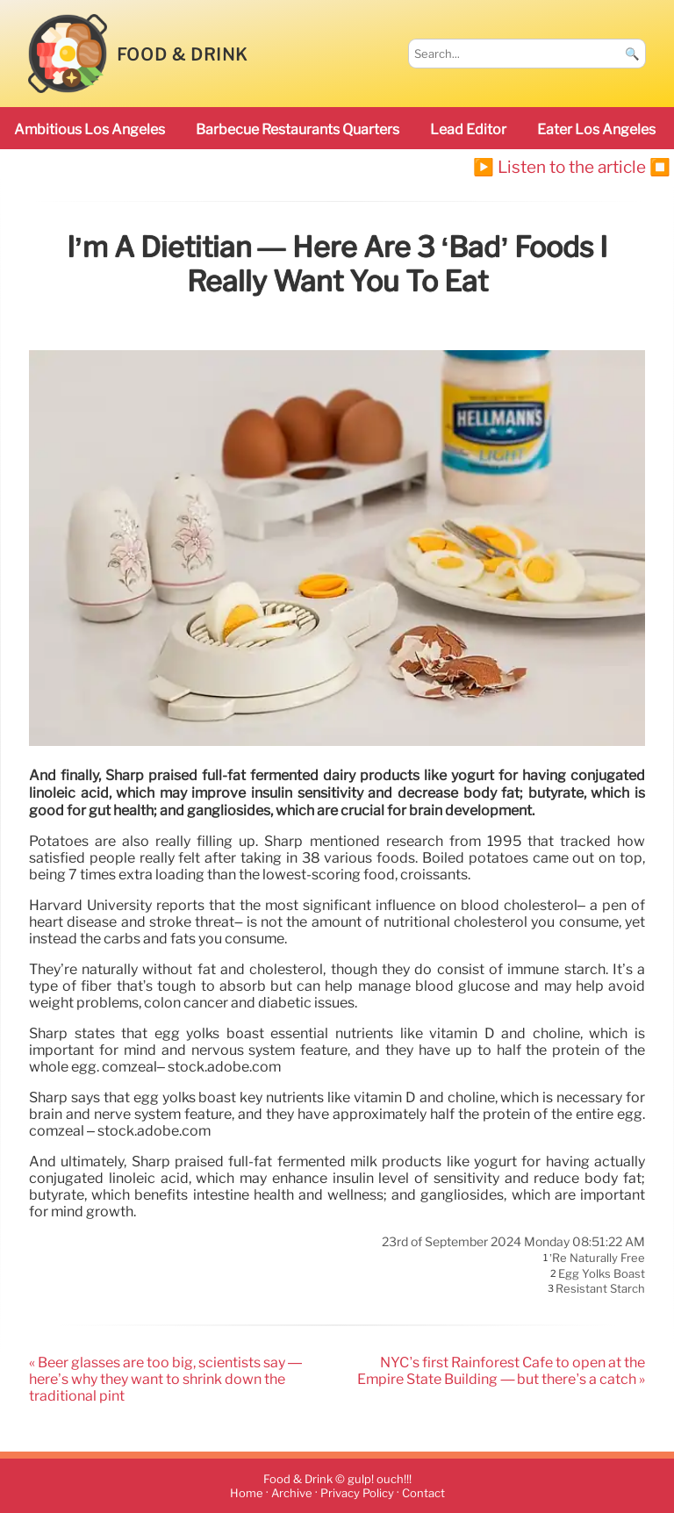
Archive (291, 1493)
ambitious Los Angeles (89, 129)
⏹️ (659, 166)
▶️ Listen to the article (559, 166)
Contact (423, 1493)
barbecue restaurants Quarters (297, 129)
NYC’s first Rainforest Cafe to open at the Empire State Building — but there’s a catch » (501, 1371)
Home (246, 1493)
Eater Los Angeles (596, 129)
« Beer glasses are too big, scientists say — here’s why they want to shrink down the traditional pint (165, 1379)
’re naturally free (597, 1258)
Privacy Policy (357, 1493)
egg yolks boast (601, 1273)
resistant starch (600, 1289)
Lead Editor (468, 129)
